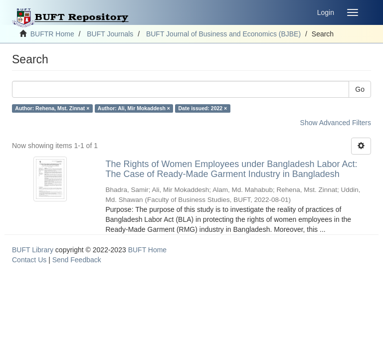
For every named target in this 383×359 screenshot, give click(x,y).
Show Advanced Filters (335, 123)
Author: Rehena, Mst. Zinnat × (52, 108)
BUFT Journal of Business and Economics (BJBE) (223, 34)
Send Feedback (76, 260)
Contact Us (29, 260)
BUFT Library (32, 250)
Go (360, 89)
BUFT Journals (110, 34)
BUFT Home (147, 250)
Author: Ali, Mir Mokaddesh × (134, 108)
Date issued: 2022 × (202, 108)
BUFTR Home (52, 34)
